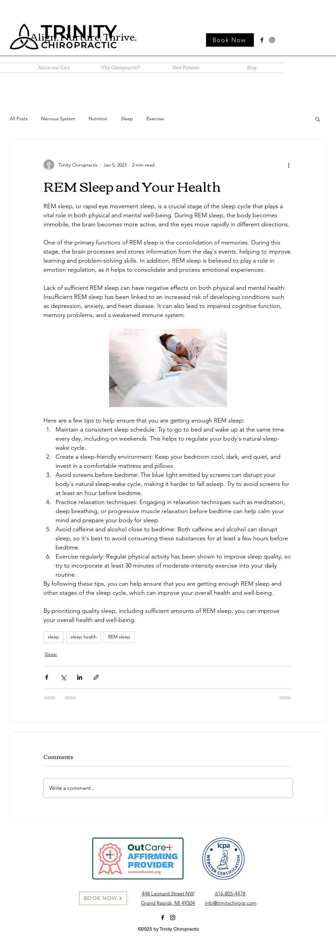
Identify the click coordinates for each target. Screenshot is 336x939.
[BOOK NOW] (103, 898)
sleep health (84, 637)
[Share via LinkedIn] (79, 677)
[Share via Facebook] (46, 677)
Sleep (127, 119)
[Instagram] (272, 40)
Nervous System (58, 119)
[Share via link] (96, 677)
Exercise (155, 119)
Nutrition (98, 119)
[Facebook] (262, 40)
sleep (53, 637)
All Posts (19, 119)
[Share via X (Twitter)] (63, 677)
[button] (317, 119)
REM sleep (119, 637)
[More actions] (288, 165)
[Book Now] (230, 40)
